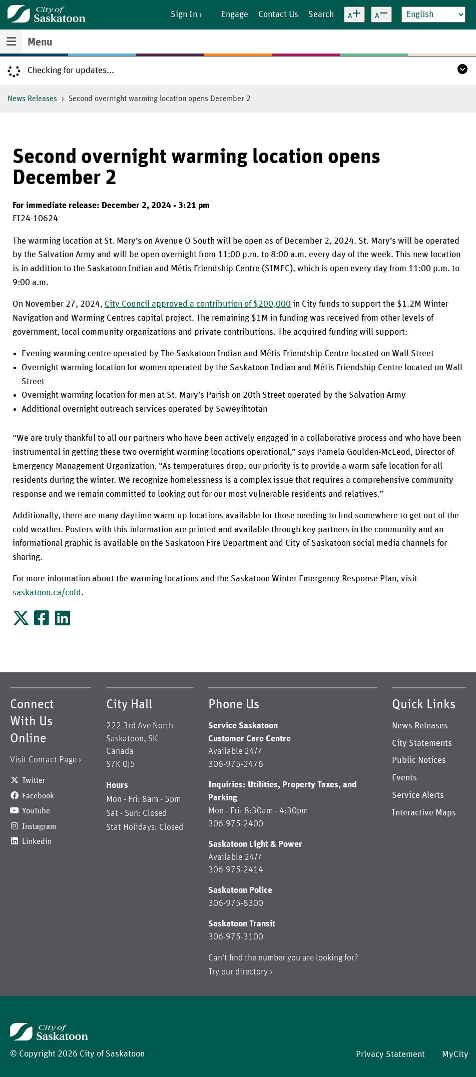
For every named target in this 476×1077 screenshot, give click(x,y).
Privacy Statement (390, 1054)
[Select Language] (433, 15)
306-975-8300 (235, 903)
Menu (40, 42)
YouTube (36, 811)
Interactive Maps (424, 812)
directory (251, 971)
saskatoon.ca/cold (47, 592)
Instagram (39, 826)
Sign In (184, 14)
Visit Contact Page (43, 759)
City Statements (422, 743)
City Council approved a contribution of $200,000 (198, 304)
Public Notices (419, 760)
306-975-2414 (235, 869)
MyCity (455, 1054)
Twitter (34, 780)
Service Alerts (418, 795)
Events (404, 777)
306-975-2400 (235, 823)
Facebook (38, 796)
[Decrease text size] (381, 15)
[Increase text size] (354, 15)
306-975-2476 (235, 764)
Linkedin (37, 841)
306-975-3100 (235, 936)
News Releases (32, 99)
